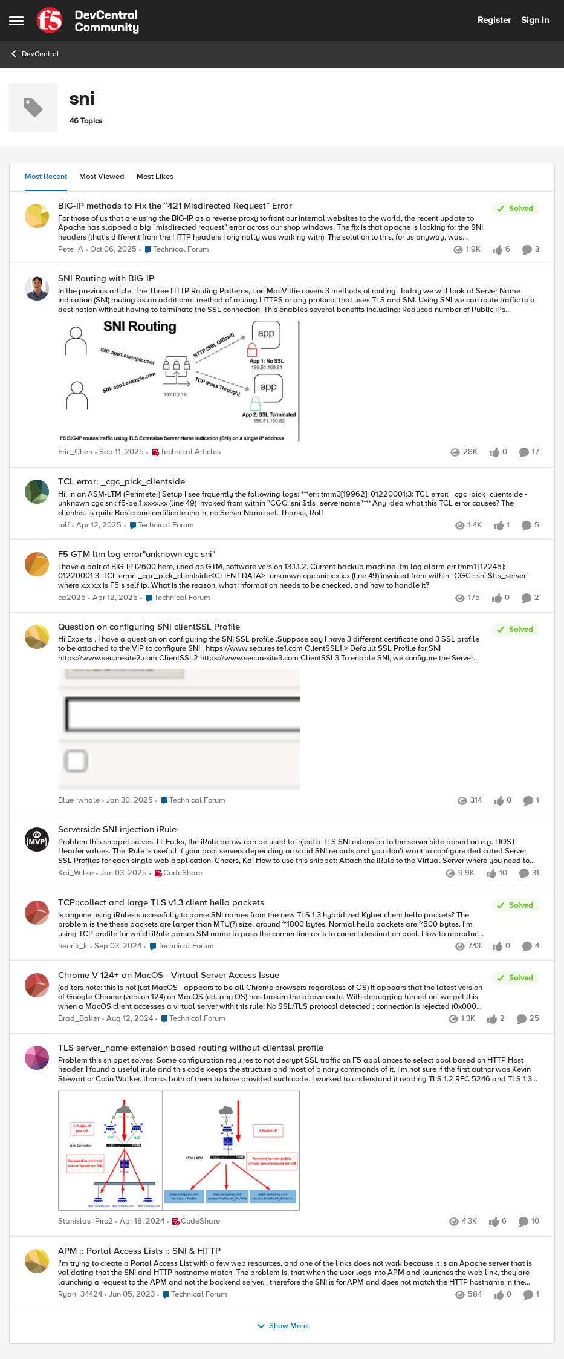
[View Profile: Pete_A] (37, 216)
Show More (282, 1326)
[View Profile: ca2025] (37, 564)
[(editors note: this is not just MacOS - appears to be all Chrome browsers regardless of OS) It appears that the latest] (272, 997)
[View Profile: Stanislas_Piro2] (37, 1058)
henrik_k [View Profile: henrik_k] (73, 946)
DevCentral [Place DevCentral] (34, 54)
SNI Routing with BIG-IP (106, 278)
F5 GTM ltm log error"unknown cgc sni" (136, 554)
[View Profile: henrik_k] (37, 913)
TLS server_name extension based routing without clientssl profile (190, 1048)
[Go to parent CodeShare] (176, 874)
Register (494, 20)
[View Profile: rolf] (37, 492)
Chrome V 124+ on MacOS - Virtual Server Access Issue (168, 975)
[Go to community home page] (88, 20)
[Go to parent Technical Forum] (174, 250)
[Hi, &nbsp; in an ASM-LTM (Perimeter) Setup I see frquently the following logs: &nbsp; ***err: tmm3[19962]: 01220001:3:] (298, 503)
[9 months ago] (111, 250)
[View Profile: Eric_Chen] (37, 288)
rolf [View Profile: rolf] (64, 525)
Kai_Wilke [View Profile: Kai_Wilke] (76, 873)
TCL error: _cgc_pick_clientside (121, 482)
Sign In (535, 20)
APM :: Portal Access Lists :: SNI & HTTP (139, 1251)
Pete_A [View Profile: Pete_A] (70, 249)
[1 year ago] (97, 525)
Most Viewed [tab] (102, 176)
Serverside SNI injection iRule (117, 829)
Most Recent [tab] (46, 176)
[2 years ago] (139, 1222)
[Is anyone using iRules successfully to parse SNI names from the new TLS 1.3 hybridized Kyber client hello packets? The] (272, 924)
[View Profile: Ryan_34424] (37, 1261)
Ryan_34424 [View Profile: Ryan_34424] (80, 1294)
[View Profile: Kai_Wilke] (37, 839)
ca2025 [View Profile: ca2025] (72, 597)
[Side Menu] (16, 20)
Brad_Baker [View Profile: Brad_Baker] (79, 1018)
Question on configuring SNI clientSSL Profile (149, 627)
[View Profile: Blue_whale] (37, 637)
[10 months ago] (119, 453)
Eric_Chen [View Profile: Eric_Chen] (75, 452)
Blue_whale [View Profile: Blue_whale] (79, 801)
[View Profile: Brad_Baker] (37, 985)
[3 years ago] (130, 1295)
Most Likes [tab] (155, 176)
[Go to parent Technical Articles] (183, 453)
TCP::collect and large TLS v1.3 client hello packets (161, 903)
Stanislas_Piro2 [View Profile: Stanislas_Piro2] (85, 1222)
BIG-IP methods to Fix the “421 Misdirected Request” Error (175, 206)
